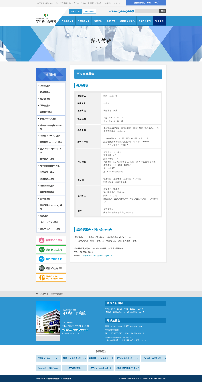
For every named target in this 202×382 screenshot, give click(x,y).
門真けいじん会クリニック (48, 358)
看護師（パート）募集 (50, 135)
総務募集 (44, 216)
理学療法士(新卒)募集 (50, 166)
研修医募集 (45, 92)
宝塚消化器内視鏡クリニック (127, 368)
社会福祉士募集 (47, 185)
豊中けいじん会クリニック (101, 368)
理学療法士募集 (47, 159)
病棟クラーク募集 (48, 119)
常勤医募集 (45, 85)
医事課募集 (45, 199)
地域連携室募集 (47, 192)
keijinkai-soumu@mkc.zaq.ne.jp (97, 255)
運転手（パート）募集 (50, 229)
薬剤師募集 (45, 99)
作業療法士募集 (47, 179)
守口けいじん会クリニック (127, 358)
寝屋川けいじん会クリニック (74, 358)
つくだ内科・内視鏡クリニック (153, 358)
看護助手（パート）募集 (51, 142)
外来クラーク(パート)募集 (51, 151)
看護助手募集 (46, 112)
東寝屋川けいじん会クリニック (101, 358)
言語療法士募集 (47, 172)
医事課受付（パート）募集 (51, 207)
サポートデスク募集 (49, 222)
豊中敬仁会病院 (74, 368)
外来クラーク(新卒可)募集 (51, 127)
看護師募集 (45, 105)
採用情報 (44, 293)
